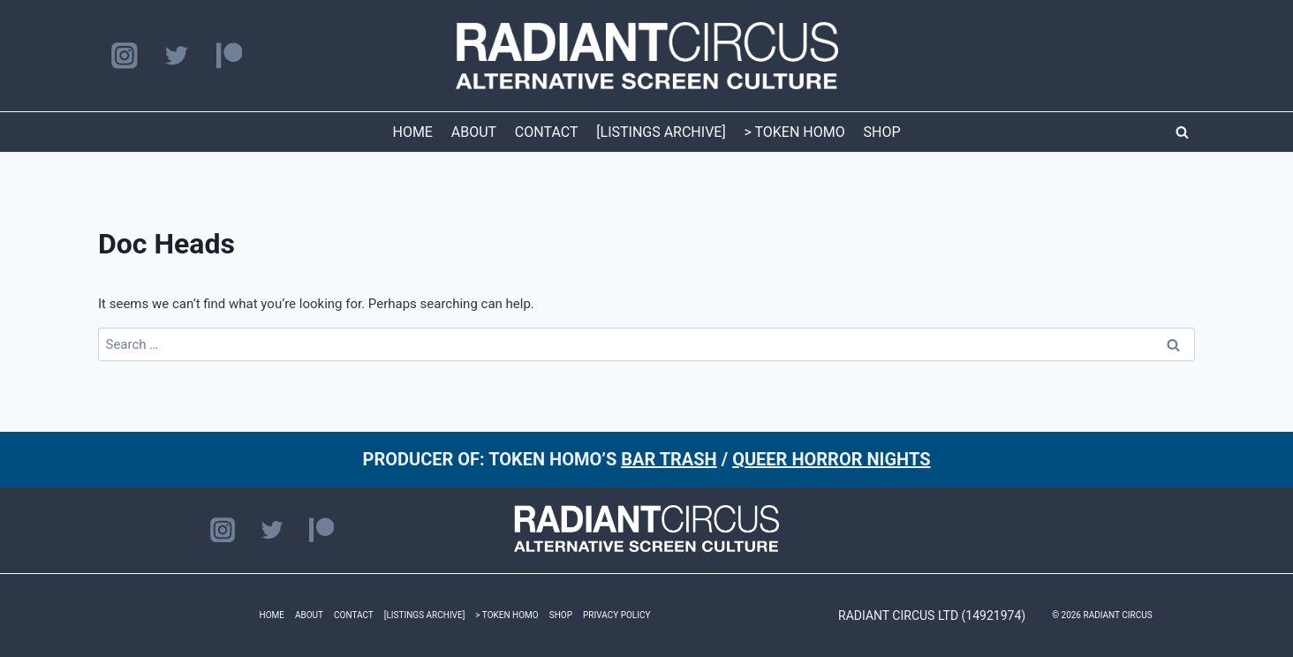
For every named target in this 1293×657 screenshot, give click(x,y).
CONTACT (546, 132)
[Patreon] (229, 56)
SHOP (882, 132)
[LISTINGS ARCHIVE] (660, 132)
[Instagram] (124, 56)
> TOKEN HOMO (794, 132)
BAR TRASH (669, 459)
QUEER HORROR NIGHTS (831, 459)
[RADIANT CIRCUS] (647, 55)
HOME (412, 132)
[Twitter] (176, 56)
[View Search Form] (1181, 132)
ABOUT (473, 132)
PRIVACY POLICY (616, 615)
